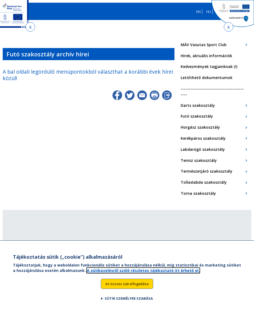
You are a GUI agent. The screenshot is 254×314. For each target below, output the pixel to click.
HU (208, 11)
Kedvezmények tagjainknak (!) (209, 66)
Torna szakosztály (198, 193)
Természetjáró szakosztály (206, 171)
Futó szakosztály (197, 116)
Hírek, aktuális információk (206, 55)
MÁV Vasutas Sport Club (203, 44)
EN (198, 11)
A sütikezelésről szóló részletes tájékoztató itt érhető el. (143, 275)
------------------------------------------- (212, 91)
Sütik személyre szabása (129, 303)
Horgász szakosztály (200, 127)
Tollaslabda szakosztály (204, 182)
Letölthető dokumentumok (206, 77)
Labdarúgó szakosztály (203, 149)
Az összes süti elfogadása (127, 288)
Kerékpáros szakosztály (203, 138)
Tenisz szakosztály (199, 160)
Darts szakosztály (198, 105)
